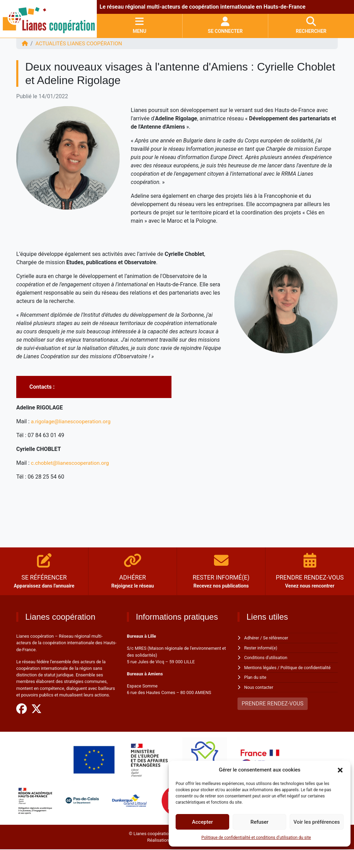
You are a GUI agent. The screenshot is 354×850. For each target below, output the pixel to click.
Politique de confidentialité (308, 667)
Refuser (259, 822)
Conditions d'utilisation (266, 657)
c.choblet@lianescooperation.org (71, 463)
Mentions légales (261, 667)
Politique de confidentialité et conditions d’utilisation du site (256, 837)
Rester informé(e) (261, 647)
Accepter (202, 822)
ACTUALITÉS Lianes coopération (81, 43)
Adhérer (252, 637)
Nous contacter (259, 686)
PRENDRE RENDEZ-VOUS (273, 703)
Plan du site (255, 677)
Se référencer (277, 637)
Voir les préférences (317, 822)
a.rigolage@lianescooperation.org (72, 421)
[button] (340, 769)
